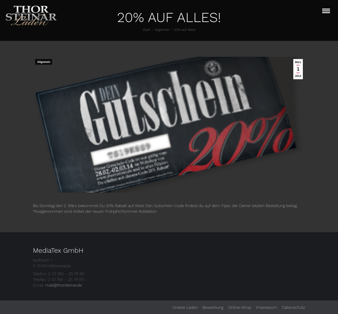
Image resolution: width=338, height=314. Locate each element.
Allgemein (43, 62)
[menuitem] (185, 307)
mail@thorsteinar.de (63, 285)
